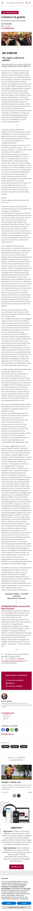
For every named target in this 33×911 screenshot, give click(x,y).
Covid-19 (15, 746)
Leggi (30, 792)
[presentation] (14, 795)
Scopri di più (16, 867)
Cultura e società (10, 12)
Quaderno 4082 (8, 28)
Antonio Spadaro (6, 24)
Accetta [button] (24, 903)
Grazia (23, 746)
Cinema (5, 746)
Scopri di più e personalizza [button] (16, 907)
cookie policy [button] (26, 888)
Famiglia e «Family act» (11, 782)
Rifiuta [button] (9, 903)
